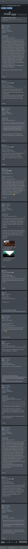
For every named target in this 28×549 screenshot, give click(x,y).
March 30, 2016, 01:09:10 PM (8, 325)
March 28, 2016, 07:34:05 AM (8, 37)
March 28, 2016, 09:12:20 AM (8, 120)
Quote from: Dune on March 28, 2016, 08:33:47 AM (14, 123)
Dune (5, 81)
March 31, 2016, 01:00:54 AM (8, 398)
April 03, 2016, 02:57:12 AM (8, 483)
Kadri (5, 292)
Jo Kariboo (7, 358)
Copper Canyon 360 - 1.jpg (9, 246)
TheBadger (7, 316)
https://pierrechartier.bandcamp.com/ (10, 375)
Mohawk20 (7, 25)
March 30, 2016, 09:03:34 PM (8, 364)
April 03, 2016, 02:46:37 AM (8, 440)
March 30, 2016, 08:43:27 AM (10, 216)
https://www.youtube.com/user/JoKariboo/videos (12, 381)
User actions (23, 541)
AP (4, 341)
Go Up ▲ (21, 547)
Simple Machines (2, 547)
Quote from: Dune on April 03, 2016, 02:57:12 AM (13, 520)
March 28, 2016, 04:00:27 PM (8, 179)
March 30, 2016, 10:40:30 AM (8, 276)
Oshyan (6, 169)
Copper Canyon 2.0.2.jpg (9, 257)
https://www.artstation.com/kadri (9, 309)
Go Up (2, 542)
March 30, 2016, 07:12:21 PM (8, 345)
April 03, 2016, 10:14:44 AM (8, 517)
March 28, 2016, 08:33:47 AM (8, 87)
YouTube (13, 547)
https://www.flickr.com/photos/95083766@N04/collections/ (14, 377)
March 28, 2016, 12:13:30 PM (8, 151)
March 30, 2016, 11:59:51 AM (8, 298)
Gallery (3, 103)
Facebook (9, 547)
